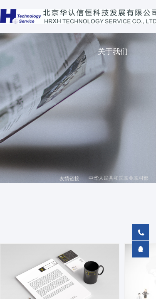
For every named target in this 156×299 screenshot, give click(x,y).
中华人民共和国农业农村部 (119, 178)
